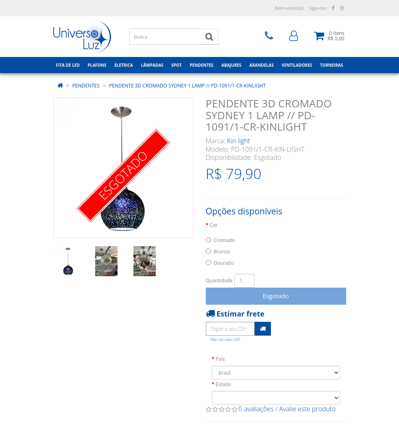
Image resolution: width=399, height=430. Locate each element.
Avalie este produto (307, 408)
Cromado (224, 240)
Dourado (224, 263)
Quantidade (219, 280)
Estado (223, 384)
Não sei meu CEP (225, 339)
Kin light (238, 140)
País (220, 359)
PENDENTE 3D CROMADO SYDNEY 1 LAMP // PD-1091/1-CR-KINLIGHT (187, 85)
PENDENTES (86, 85)
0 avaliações (256, 408)
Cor (213, 225)
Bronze (222, 251)
